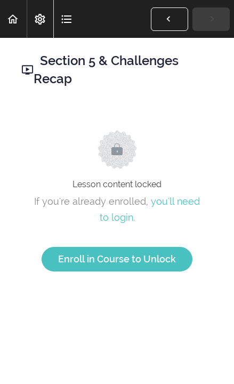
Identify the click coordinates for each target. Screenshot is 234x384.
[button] (13, 19)
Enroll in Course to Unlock (117, 259)
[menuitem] (40, 19)
